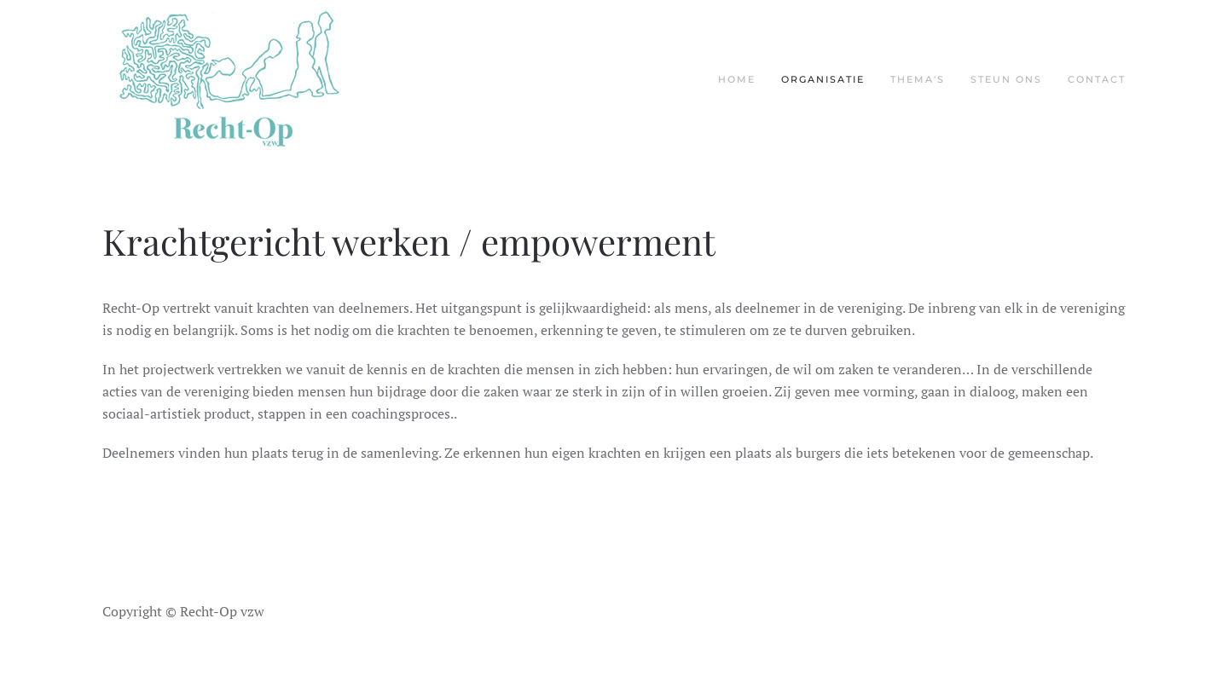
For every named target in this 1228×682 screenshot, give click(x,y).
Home (737, 79)
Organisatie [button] (823, 79)
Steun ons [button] (1006, 79)
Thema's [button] (917, 79)
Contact (1097, 79)
